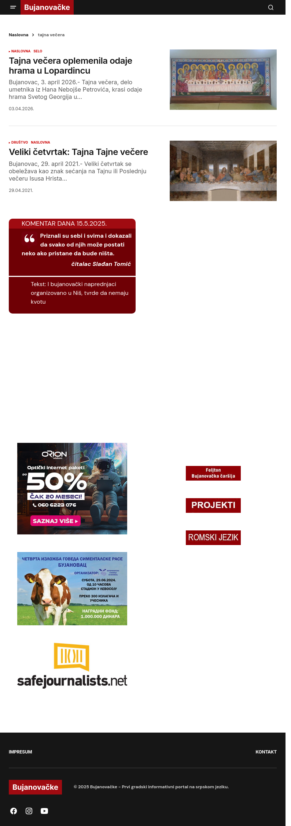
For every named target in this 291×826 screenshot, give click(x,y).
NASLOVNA (20, 51)
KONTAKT (266, 752)
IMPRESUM (20, 752)
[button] (13, 7)
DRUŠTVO (19, 142)
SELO (37, 51)
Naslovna (19, 35)
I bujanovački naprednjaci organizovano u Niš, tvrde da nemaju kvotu (79, 292)
